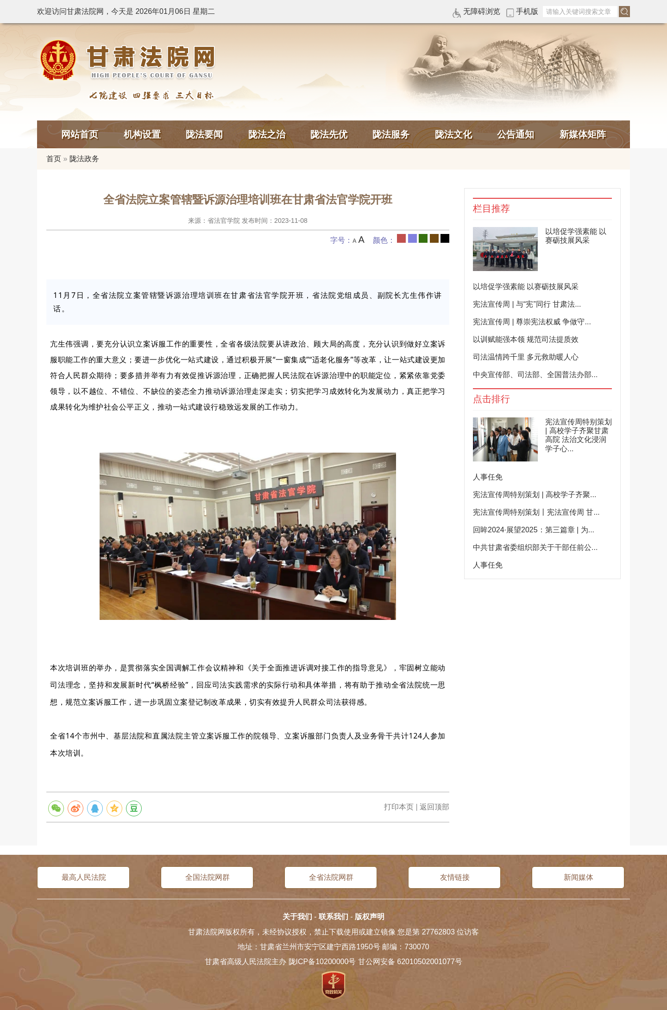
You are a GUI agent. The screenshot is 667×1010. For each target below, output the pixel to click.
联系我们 (333, 917)
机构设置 (142, 134)
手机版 (527, 11)
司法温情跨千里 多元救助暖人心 (526, 357)
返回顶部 (434, 807)
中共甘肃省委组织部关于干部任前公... (535, 547)
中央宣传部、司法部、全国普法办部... (535, 375)
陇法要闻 (204, 134)
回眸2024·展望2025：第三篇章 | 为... (533, 530)
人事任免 (488, 477)
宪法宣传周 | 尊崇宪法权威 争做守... (532, 322)
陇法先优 (328, 134)
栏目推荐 (491, 209)
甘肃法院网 (129, 60)
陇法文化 (453, 134)
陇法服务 (390, 134)
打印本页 (399, 807)
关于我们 (297, 917)
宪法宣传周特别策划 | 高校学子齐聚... (534, 495)
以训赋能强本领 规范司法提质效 (526, 339)
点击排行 (491, 399)
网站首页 (79, 134)
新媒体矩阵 (583, 134)
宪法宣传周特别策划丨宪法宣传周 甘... (536, 512)
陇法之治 (266, 134)
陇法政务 (84, 159)
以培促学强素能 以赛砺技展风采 (526, 286)
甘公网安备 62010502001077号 (410, 962)
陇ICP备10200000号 (322, 962)
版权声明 (369, 917)
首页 (53, 159)
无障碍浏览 (481, 11)
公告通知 (515, 134)
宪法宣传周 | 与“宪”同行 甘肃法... (527, 304)
